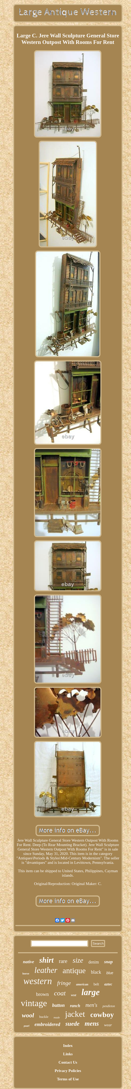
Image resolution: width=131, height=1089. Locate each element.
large (90, 992)
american (82, 984)
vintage (34, 1003)
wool (28, 1015)
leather (46, 970)
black (96, 972)
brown (42, 994)
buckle (43, 1017)
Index (68, 1045)
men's (91, 1005)
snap (108, 961)
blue (109, 973)
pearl (26, 1025)
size (78, 960)
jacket (75, 1014)
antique (74, 970)
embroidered (47, 1024)
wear (108, 1025)
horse (25, 973)
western (38, 981)
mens (92, 1023)
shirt (46, 960)
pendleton (108, 1006)
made (57, 1017)
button (58, 1005)
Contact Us (68, 1062)
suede (72, 1023)
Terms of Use (68, 1079)
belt (96, 984)
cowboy (102, 1015)
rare (63, 961)
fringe (64, 983)
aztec (108, 984)
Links (68, 1054)
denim (93, 962)
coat (60, 993)
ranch (75, 1005)
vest (73, 995)
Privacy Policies (68, 1071)
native (28, 961)
